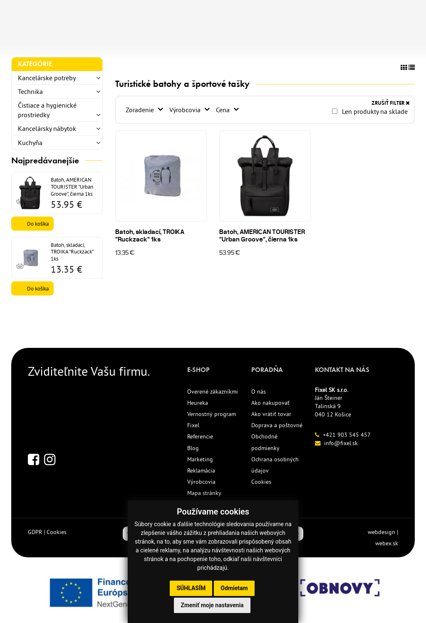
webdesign (381, 532)
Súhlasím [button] (191, 588)
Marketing (200, 459)
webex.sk (386, 543)
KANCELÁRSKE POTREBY (53, 40)
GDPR (35, 532)
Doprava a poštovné (276, 425)
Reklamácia (201, 470)
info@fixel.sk (341, 443)
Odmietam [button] (234, 588)
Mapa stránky (204, 493)
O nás (258, 391)
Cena (223, 110)
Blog (193, 448)
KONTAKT (326, 40)
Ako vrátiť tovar (271, 414)
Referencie (200, 436)
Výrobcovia (185, 110)
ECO (202, 40)
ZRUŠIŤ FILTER (391, 103)
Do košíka (38, 223)
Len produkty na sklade (370, 111)
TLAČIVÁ (123, 40)
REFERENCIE (276, 40)
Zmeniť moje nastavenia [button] (212, 605)
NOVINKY (166, 40)
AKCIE (232, 40)
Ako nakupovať (270, 402)
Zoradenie (141, 110)
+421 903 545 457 (347, 434)
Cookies (261, 481)
